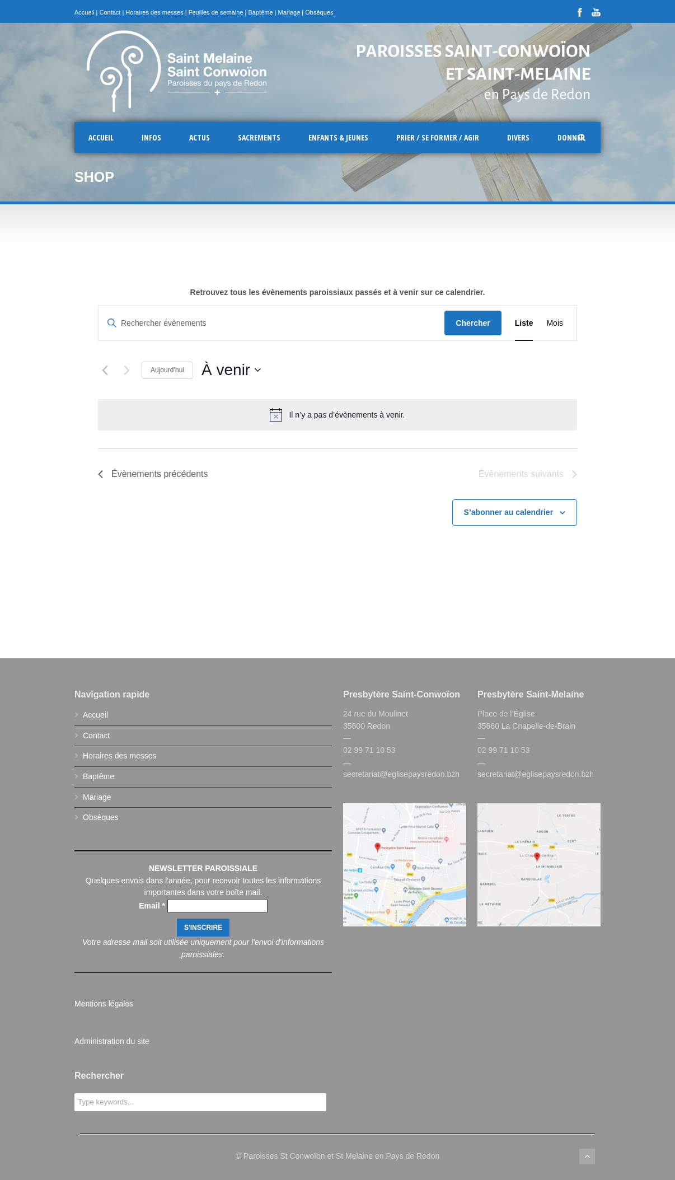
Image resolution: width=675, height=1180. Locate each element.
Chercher (473, 323)
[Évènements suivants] (126, 370)
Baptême (261, 12)
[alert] (337, 414)
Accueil (84, 12)
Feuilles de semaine (216, 12)
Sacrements (259, 137)
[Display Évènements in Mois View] (554, 323)
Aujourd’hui (167, 370)
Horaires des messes (154, 12)
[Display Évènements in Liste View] (524, 323)
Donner (571, 137)
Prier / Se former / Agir (437, 137)
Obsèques (319, 12)
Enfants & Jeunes (338, 137)
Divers (518, 137)
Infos (151, 137)
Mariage (289, 12)
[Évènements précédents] (104, 370)
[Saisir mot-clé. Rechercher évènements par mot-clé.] (271, 323)
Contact (109, 12)
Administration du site (111, 1041)
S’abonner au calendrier (509, 512)
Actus (199, 137)
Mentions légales (103, 1003)
